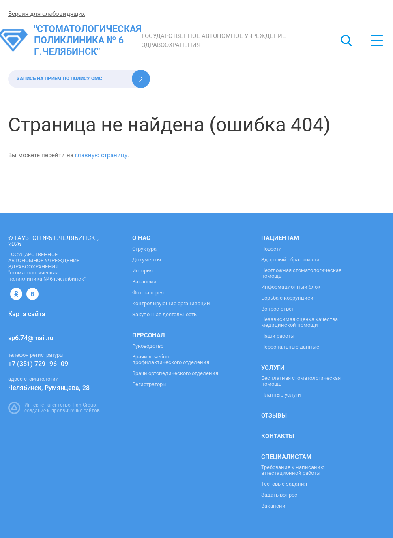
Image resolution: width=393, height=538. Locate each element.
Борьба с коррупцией (287, 298)
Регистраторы (149, 384)
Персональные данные (290, 347)
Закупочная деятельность (164, 314)
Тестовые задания (284, 484)
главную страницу (101, 155)
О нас (141, 238)
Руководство (147, 346)
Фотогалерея (148, 293)
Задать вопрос (279, 495)
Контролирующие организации (171, 304)
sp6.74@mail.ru (31, 338)
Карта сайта (26, 314)
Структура (144, 249)
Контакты (277, 436)
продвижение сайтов (75, 411)
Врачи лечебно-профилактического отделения (170, 359)
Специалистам (286, 457)
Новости (271, 249)
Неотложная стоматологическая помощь (301, 273)
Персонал (148, 335)
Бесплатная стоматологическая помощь (301, 381)
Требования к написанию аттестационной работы (293, 470)
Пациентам (280, 238)
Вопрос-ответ (277, 309)
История (142, 271)
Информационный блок (290, 287)
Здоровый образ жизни (290, 260)
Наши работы (277, 336)
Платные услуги (281, 395)
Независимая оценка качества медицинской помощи (299, 322)
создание (35, 411)
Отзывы (274, 415)
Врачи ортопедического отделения (175, 373)
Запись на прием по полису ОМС (59, 78)
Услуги (273, 368)
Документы (146, 260)
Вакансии (144, 282)
